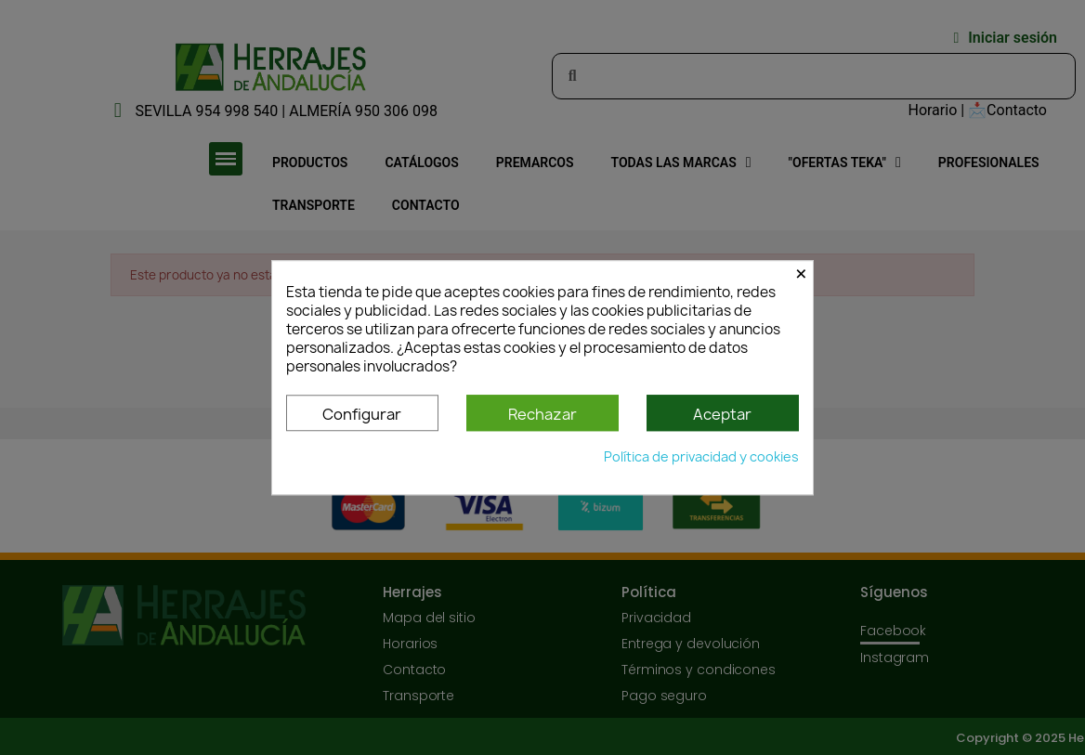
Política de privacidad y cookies (701, 456)
